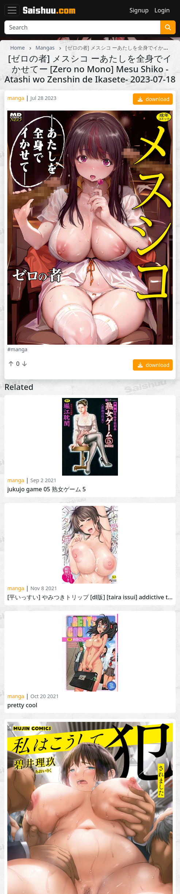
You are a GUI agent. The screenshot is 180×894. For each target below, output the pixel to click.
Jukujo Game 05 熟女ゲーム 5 (46, 489)
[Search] (82, 27)
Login (162, 10)
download (153, 99)
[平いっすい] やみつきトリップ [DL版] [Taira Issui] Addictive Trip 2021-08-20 (90, 597)
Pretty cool (22, 705)
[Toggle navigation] (12, 10)
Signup (139, 10)
